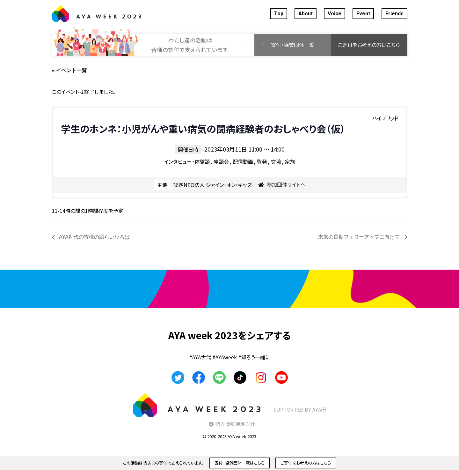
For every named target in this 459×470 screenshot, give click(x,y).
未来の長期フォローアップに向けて (359, 237)
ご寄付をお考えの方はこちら (369, 44)
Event (363, 14)
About (305, 14)
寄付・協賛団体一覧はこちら (240, 463)
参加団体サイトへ (286, 184)
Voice (334, 14)
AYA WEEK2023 (96, 14)
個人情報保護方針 (235, 424)
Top (278, 14)
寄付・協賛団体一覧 (292, 44)
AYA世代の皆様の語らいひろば (94, 237)
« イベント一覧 (69, 70)
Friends (394, 14)
